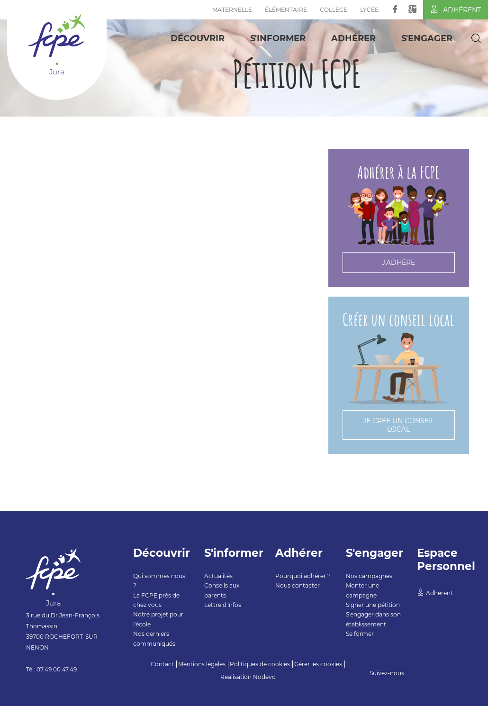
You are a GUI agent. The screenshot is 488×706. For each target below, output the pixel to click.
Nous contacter (297, 585)
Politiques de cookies (260, 664)
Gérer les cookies (318, 664)
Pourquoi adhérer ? (303, 575)
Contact (162, 664)
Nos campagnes (369, 575)
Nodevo (264, 676)
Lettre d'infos (222, 604)
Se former (360, 633)
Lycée (369, 9)
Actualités (218, 575)
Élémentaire (286, 9)
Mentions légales (202, 664)
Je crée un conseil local (398, 425)
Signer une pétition (373, 604)
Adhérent (455, 9)
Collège (333, 9)
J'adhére (398, 262)
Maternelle (232, 9)
